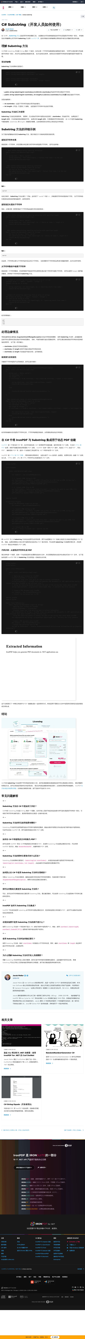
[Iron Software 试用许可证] (54, 1337)
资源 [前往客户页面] (34, 1)
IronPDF (4, 445)
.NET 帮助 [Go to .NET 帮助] (18, 14)
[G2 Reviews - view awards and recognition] (36, 1282)
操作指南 (3, 1244)
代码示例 (3, 1241)
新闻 (25, 1277)
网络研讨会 (46, 1277)
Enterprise (57, 1259)
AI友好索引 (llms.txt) (7, 1259)
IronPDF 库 (35, 38)
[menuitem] (16, 2)
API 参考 (3, 1247)
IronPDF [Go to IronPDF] (3, 14)
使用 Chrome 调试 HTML (24, 1250)
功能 (23, 7)
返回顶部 (79, 1269)
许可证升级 (57, 1247)
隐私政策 (67, 1296)
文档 (45, 7)
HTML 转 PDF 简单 (16, 455)
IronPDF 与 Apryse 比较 (42, 1250)
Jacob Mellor (9, 29)
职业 (35, 1277)
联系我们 (65, 1277)
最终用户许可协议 (59, 1256)
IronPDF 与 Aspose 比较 (43, 1241)
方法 (14, 36)
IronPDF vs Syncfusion (42, 1244)
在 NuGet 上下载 (73, 1241)
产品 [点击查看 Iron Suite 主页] (16, 1)
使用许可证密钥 (58, 1253)
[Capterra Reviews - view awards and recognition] (49, 1282)
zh (81, 1)
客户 (30, 1277)
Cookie (71, 1296)
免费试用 (42, 1167)
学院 (40, 1277)
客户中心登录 (56, 1277)
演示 (34, 7)
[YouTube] (75, 1287)
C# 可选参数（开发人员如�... (73, 1130)
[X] (78, 1287)
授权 (10, 7)
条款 (62, 1296)
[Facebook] (80, 1287)
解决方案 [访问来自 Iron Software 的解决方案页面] (27, 1)
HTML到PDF (21, 1244)
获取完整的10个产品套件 (24, 1167)
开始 (18, 1241)
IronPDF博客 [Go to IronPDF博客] (11, 14)
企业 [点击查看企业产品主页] (21, 1)
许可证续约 (57, 1250)
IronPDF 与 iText (40, 1247)
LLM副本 (67, 30)
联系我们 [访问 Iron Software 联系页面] (75, 1)
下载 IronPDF (53, 30)
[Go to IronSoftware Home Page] (7, 2)
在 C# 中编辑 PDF (22, 1247)
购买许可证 (57, 1241)
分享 (78, 30)
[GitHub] (72, 1287)
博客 (2, 1253)
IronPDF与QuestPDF (42, 1253)
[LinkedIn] (83, 1287)
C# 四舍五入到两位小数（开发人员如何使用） (16, 1130)
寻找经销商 (57, 1244)
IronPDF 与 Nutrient (41, 1256)
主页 (3, 7)
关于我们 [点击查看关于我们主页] (40, 1)
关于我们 (18, 1277)
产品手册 (3, 1256)
